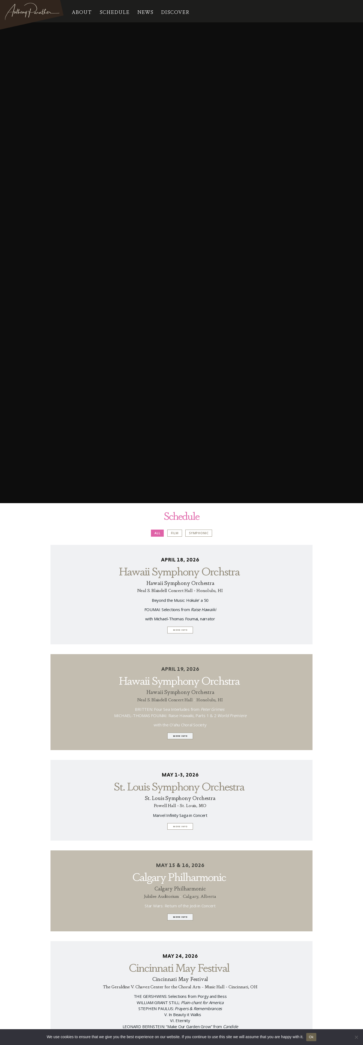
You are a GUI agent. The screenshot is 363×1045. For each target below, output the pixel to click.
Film (174, 532)
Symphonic (199, 532)
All (157, 532)
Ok (311, 1037)
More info (180, 630)
